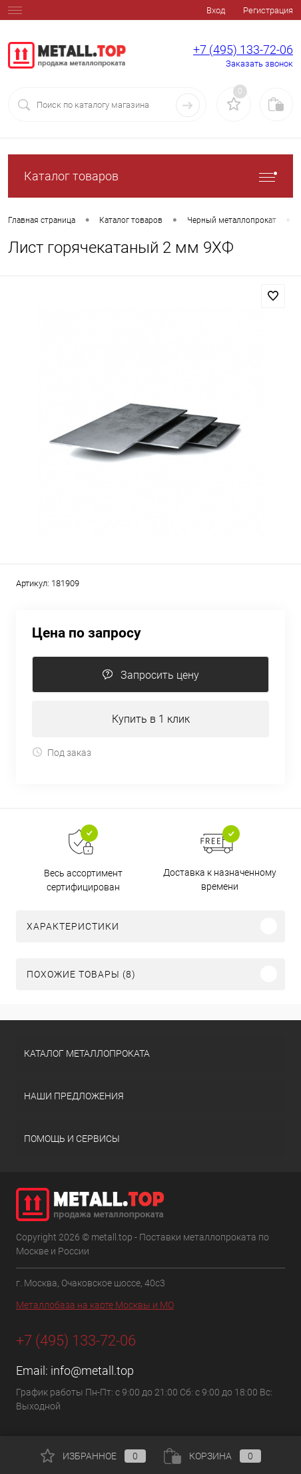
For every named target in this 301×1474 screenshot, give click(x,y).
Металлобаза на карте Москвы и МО (95, 1305)
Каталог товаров (150, 176)
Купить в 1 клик (151, 719)
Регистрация (268, 10)
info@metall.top (92, 1371)
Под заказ (61, 752)
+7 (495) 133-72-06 (243, 50)
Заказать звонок (259, 64)
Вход (215, 10)
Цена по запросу (86, 633)
